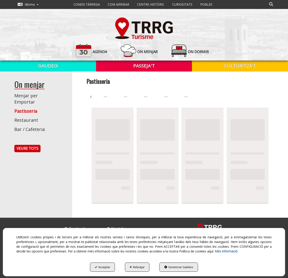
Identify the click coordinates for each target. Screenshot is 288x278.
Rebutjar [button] (137, 267)
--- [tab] (105, 96)
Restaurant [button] (26, 120)
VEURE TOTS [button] (27, 148)
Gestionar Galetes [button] (178, 267)
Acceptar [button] (102, 267)
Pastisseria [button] (25, 111)
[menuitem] (28, 4)
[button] (28, 4)
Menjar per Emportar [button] (26, 99)
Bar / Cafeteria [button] (29, 129)
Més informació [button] (226, 251)
